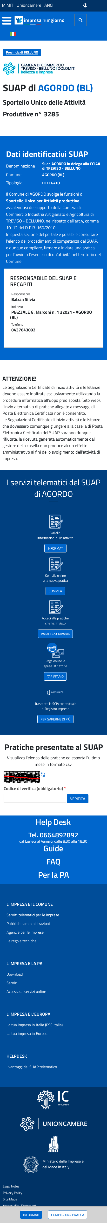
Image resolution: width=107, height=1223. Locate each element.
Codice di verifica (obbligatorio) (35, 788)
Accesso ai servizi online (26, 991)
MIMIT (7, 5)
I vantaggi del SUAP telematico (32, 1067)
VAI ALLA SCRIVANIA (55, 633)
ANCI (48, 5)
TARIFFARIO (55, 676)
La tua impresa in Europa (27, 1033)
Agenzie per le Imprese (25, 932)
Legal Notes (11, 1186)
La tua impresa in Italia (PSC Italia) (35, 1025)
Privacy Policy (12, 1192)
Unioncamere (29, 5)
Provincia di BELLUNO (22, 52)
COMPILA (55, 591)
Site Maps (10, 1199)
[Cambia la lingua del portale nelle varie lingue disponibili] (13, 33)
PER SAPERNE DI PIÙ (55, 719)
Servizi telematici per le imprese (33, 915)
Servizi (12, 983)
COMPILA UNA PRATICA (67, 1214)
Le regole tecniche (21, 941)
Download (15, 974)
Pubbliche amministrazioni (28, 923)
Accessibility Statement (19, 1205)
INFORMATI (31, 1214)
